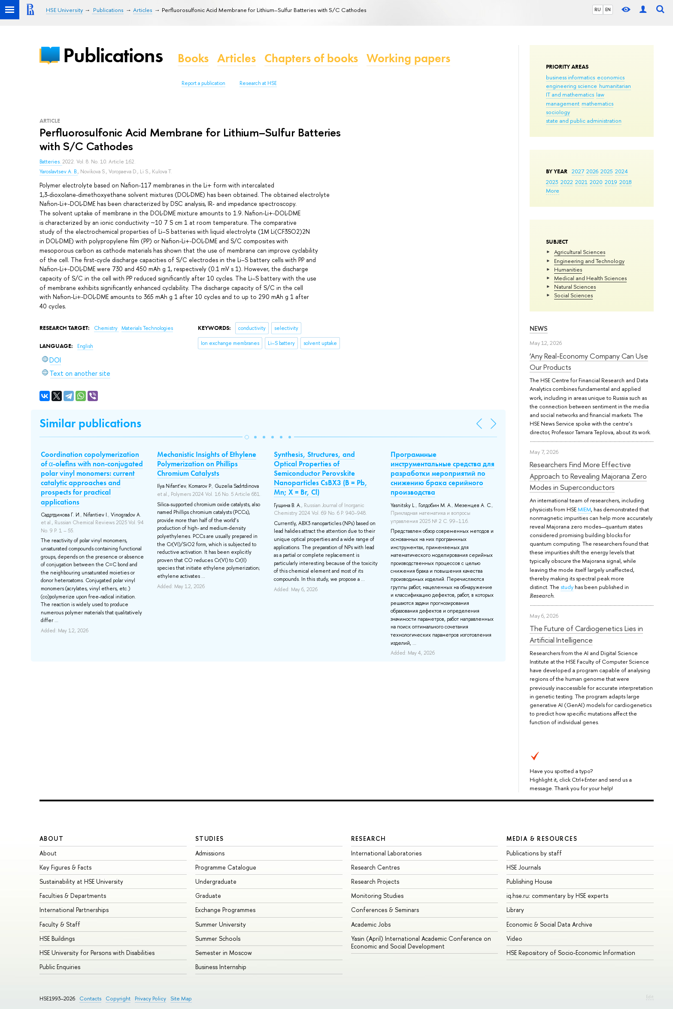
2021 (581, 182)
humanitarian (615, 86)
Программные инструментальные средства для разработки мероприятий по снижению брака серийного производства (442, 473)
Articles (236, 58)
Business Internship (220, 967)
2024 (621, 171)
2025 (606, 171)
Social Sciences (573, 295)
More (552, 190)
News (539, 328)
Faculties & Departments (72, 895)
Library (515, 910)
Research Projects (375, 881)
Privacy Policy (150, 998)
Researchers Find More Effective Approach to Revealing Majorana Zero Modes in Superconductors (588, 475)
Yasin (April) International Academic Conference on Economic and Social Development (421, 942)
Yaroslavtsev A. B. (58, 171)
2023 (552, 182)
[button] (247, 437)
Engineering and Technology (589, 261)
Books (193, 58)
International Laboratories (386, 853)
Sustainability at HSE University (81, 881)
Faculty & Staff (59, 924)
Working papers (408, 58)
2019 (611, 182)
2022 (567, 182)
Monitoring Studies (377, 895)
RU (597, 9)
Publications (113, 55)
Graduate (208, 895)
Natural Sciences (575, 286)
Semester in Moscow (223, 953)
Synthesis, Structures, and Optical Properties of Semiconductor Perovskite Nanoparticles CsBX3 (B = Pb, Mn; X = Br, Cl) (320, 473)
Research (368, 838)
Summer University (220, 924)
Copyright (118, 998)
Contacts (90, 998)
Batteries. (50, 161)
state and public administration (583, 120)
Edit (650, 997)
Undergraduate (215, 881)
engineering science (571, 86)
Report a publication (203, 83)
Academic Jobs (371, 924)
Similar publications (90, 423)
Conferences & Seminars (385, 910)
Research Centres (375, 867)
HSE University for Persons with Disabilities (97, 953)
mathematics (597, 103)
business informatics (570, 77)
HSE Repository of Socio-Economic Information (570, 953)
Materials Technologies (147, 328)
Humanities (568, 269)
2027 (578, 171)
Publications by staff (534, 853)
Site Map (181, 998)
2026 (592, 171)
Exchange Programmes (225, 910)
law (600, 94)
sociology (558, 112)
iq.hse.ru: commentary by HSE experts (557, 895)
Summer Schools (217, 938)
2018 (625, 182)
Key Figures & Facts (65, 867)
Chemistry (106, 328)
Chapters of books (311, 58)
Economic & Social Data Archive (549, 924)
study (567, 587)
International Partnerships (74, 910)
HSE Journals (523, 867)
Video (514, 938)
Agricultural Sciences (579, 252)
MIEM (584, 509)
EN (608, 9)
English (85, 346)
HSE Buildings (57, 938)
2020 (596, 182)
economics (610, 77)
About (51, 838)
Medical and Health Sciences (590, 278)
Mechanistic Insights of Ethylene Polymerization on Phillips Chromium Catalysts (206, 464)
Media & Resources (541, 838)
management (562, 103)
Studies (209, 838)
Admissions (209, 853)
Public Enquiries (59, 967)
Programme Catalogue (225, 867)
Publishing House (529, 881)
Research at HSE (258, 83)
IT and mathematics (570, 94)
